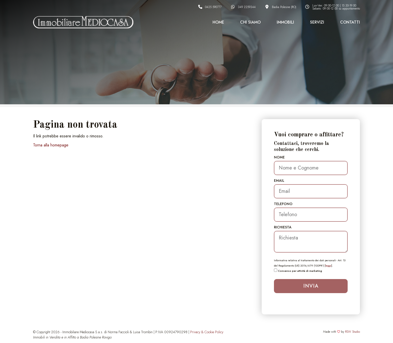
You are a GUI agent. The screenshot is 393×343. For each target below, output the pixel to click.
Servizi (317, 22)
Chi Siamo (250, 22)
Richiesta (282, 227)
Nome (279, 157)
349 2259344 (247, 7)
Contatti (350, 22)
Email (279, 180)
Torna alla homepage (50, 145)
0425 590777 (213, 7)
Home (218, 22)
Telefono (283, 203)
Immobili (285, 22)
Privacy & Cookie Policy (206, 331)
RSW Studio (352, 331)
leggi (328, 266)
